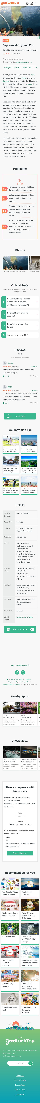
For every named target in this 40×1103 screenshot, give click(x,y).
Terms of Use (20, 1085)
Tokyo (24, 78)
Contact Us (20, 1095)
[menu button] (36, 3)
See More (34, 366)
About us (20, 1076)
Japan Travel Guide (16, 679)
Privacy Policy (20, 1090)
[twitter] (23, 672)
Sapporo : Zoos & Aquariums (11, 684)
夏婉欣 (10, 387)
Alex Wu (10, 363)
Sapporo (6, 81)
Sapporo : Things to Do (22, 682)
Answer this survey (20, 853)
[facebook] (17, 672)
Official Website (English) (25, 617)
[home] (10, 3)
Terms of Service (20, 1080)
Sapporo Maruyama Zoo (24, 62)
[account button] (32, 3)
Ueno (33, 75)
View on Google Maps (19, 665)
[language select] (27, 3)
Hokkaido (28, 84)
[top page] (7, 679)
